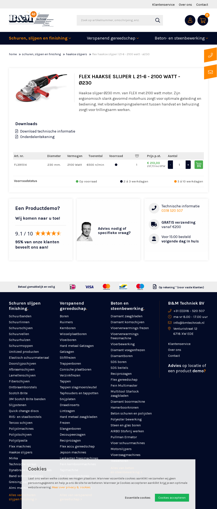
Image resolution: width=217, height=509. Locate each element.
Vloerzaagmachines (125, 455)
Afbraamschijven (22, 369)
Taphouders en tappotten (79, 393)
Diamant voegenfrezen (128, 350)
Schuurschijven (21, 328)
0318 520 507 (172, 210)
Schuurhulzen (19, 340)
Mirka (13, 458)
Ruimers (66, 322)
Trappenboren (70, 363)
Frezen (65, 423)
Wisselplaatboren (73, 334)
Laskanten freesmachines (79, 458)
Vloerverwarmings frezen (130, 328)
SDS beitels (119, 368)
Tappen (65, 381)
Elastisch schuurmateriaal (29, 358)
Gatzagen (67, 352)
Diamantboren (122, 356)
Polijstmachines (21, 429)
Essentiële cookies (137, 497)
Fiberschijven (19, 381)
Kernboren (68, 328)
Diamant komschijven (127, 322)
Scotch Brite (18, 393)
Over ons (185, 5)
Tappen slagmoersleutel (78, 387)
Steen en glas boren (126, 425)
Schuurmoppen (21, 346)
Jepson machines (73, 452)
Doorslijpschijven (22, 363)
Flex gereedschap (124, 380)
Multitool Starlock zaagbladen (125, 393)
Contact (202, 5)
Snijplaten (67, 399)
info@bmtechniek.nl (188, 323)
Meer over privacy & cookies (71, 487)
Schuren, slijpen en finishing (38, 38)
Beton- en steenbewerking (180, 38)
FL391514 (20, 165)
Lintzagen (67, 411)
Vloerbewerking (123, 344)
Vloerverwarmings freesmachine (125, 336)
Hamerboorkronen (125, 407)
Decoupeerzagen (72, 434)
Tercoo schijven (20, 423)
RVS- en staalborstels (25, 417)
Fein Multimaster (124, 385)
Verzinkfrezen (70, 375)
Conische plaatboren (75, 369)
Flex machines (20, 446)
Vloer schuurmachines (128, 443)
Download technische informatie (45, 131)
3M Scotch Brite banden (27, 399)
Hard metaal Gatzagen (77, 346)
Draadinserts (69, 405)
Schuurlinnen (19, 322)
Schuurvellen (19, 334)
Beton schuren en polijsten (131, 413)
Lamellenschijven (22, 375)
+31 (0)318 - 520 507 (189, 311)
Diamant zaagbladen (126, 316)
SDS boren (119, 362)
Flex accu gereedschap (77, 446)
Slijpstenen (17, 405)
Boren (64, 316)
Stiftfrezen (68, 358)
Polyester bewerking (126, 419)
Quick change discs (24, 411)
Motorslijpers (121, 449)
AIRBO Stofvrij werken (127, 431)
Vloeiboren (68, 340)
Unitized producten (24, 352)
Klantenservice (163, 5)
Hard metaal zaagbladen (78, 417)
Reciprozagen (70, 440)
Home (13, 54)
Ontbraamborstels (23, 387)
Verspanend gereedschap (111, 38)
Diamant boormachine (128, 402)
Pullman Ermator (124, 437)
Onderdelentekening (35, 137)
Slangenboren (70, 429)
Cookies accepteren (172, 497)
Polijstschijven (20, 434)
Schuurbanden (20, 316)
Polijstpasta (18, 440)
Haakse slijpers (76, 54)
